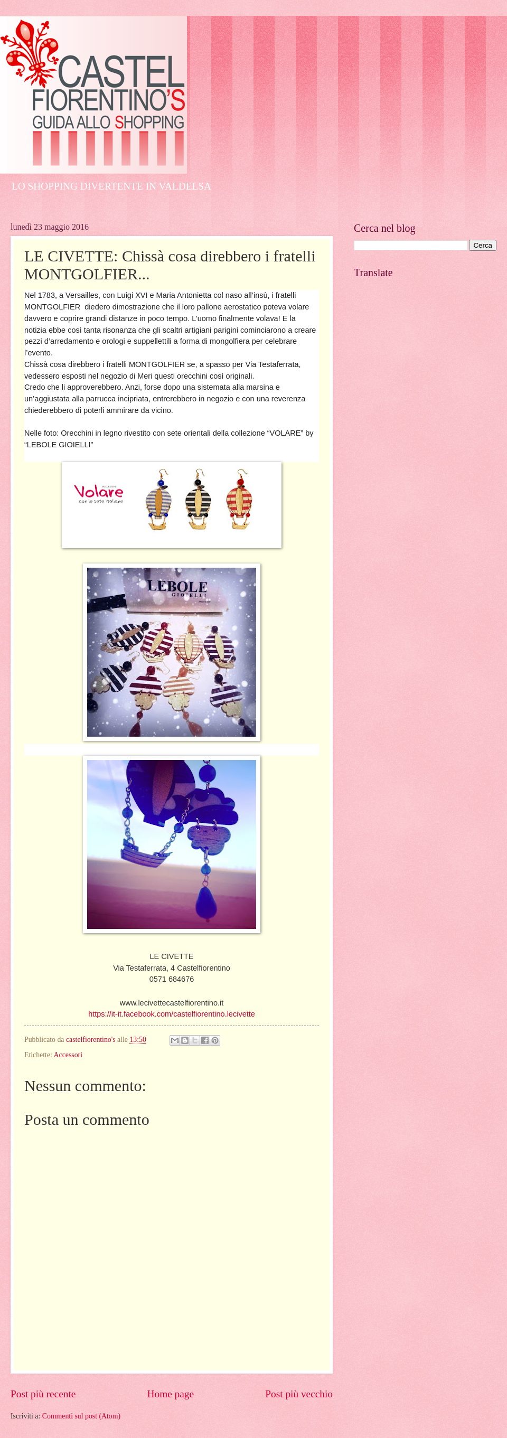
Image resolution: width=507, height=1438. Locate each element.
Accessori (68, 1055)
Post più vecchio (299, 1393)
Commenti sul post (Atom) (81, 1416)
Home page (170, 1393)
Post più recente (43, 1393)
